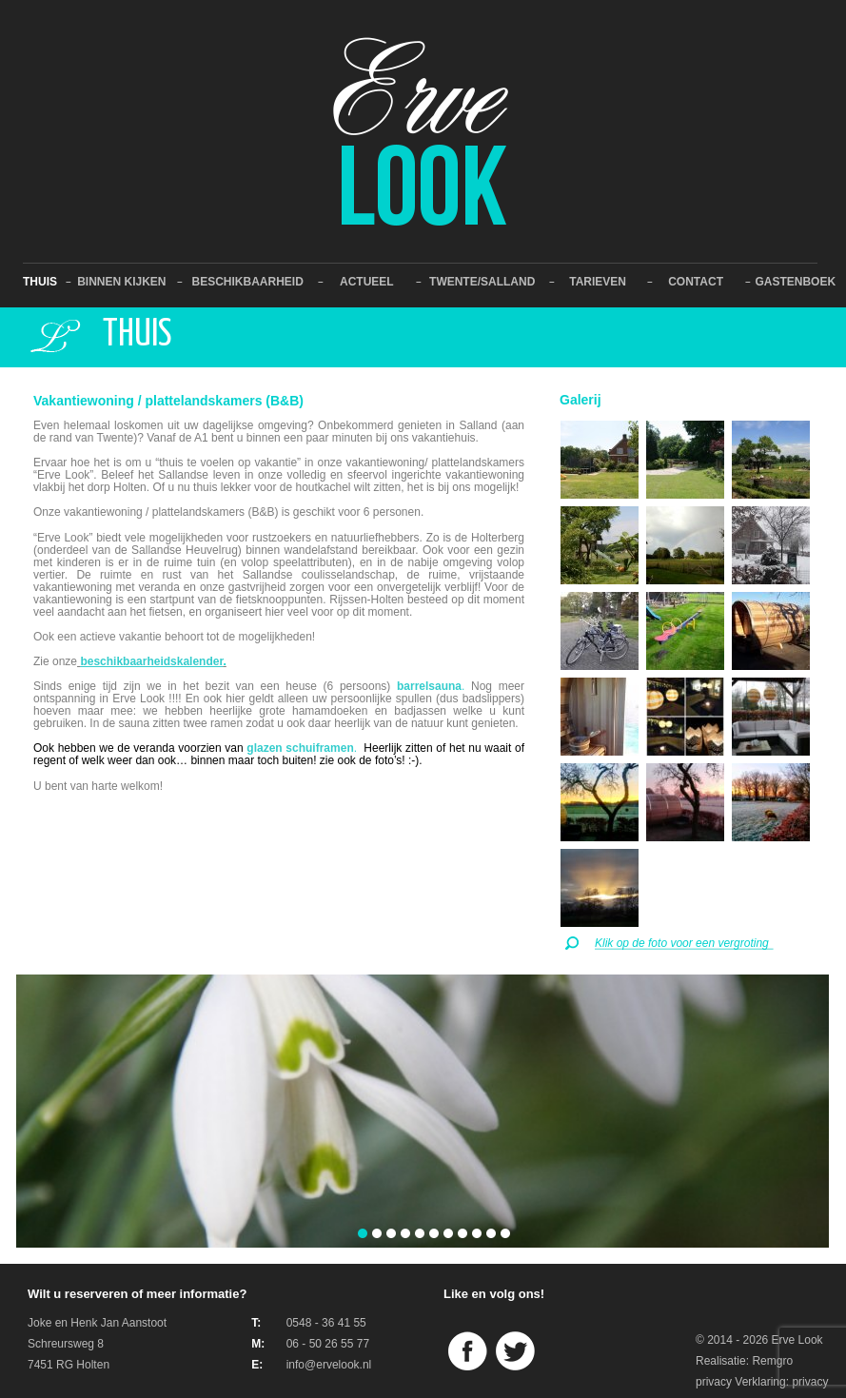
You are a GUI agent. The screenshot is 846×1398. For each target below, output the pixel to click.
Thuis (40, 281)
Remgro (772, 1361)
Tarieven (597, 281)
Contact (695, 281)
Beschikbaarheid (247, 281)
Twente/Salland (482, 281)
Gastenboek (795, 281)
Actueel (367, 281)
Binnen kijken (121, 281)
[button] (363, 1234)
